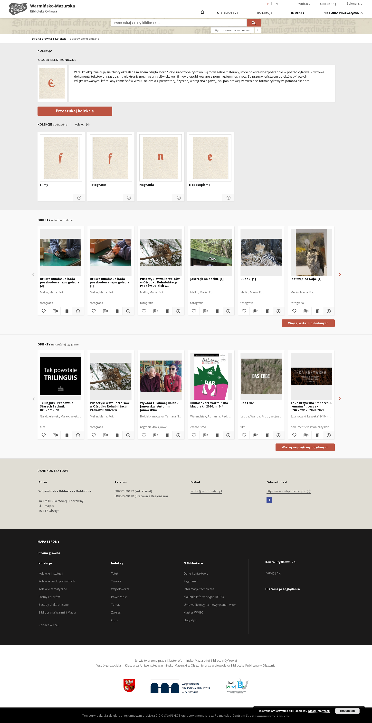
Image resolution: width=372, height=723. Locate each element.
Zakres (116, 612)
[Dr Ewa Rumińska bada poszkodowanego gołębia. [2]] (60, 252)
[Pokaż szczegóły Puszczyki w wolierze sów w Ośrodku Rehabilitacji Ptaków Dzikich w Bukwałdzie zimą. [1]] (177, 311)
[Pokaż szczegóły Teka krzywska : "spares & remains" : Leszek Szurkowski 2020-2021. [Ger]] (328, 435)
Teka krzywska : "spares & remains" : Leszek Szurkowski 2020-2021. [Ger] (311, 406)
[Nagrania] (160, 158)
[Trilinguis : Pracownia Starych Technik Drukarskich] (60, 376)
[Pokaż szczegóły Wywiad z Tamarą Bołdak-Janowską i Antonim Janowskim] (177, 435)
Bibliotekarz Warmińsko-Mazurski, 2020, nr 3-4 (209, 404)
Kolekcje (264, 13)
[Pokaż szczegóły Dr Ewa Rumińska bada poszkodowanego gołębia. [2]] (77, 311)
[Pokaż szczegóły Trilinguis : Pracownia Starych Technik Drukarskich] (77, 435)
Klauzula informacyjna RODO (204, 597)
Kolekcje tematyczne (52, 589)
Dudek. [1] (248, 279)
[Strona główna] (202, 12)
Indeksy (298, 13)
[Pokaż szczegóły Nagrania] (178, 198)
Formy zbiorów (49, 597)
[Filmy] (61, 158)
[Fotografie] (110, 158)
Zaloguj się (354, 3)
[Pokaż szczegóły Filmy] (79, 198)
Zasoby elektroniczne (53, 605)
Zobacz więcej (48, 625)
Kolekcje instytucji (50, 573)
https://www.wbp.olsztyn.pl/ (289, 491)
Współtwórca (120, 589)
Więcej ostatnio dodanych (308, 323)
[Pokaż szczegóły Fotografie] (128, 198)
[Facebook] (269, 500)
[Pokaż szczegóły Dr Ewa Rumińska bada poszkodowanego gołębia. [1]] (127, 311)
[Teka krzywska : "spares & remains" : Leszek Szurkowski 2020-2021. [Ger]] (311, 376)
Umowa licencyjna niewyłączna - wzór (210, 605)
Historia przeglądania (343, 13)
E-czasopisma (199, 185)
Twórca (116, 581)
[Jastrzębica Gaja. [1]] (311, 252)
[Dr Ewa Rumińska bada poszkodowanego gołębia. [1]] (110, 252)
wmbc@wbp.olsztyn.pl (206, 491)
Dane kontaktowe (196, 573)
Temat (115, 605)
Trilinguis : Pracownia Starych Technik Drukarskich (57, 406)
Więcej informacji (319, 710)
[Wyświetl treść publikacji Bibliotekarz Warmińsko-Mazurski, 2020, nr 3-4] (217, 435)
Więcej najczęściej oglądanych (305, 447)
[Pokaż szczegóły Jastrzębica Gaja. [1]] (328, 311)
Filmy (44, 185)
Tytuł (114, 573)
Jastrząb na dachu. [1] (207, 279)
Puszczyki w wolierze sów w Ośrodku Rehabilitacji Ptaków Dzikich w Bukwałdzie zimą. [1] (160, 282)
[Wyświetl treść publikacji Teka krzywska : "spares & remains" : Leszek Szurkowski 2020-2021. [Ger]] (317, 435)
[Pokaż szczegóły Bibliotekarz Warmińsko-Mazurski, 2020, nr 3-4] (228, 435)
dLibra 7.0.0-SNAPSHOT (163, 716)
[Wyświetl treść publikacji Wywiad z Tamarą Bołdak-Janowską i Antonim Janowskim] (166, 435)
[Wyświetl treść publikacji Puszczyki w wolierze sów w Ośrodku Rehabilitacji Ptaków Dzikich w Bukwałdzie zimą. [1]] (166, 311)
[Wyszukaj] (254, 23)
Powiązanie (119, 597)
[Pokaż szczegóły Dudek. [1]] (278, 311)
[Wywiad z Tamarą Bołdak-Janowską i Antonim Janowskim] (160, 376)
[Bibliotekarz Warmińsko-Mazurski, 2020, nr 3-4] (211, 376)
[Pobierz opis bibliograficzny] (54, 311)
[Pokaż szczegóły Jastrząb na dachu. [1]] (228, 311)
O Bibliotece (227, 13)
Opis (114, 620)
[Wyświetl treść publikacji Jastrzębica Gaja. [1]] (317, 311)
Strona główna (42, 38)
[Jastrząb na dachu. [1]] (211, 252)
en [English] (276, 3)
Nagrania (146, 185)
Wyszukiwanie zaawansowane (232, 30)
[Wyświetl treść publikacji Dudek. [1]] (267, 311)
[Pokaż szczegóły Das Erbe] (278, 435)
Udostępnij (328, 4)
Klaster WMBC (193, 612)
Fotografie (98, 185)
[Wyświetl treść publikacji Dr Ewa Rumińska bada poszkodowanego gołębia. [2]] (66, 311)
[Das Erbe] (261, 376)
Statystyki (190, 620)
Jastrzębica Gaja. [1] (306, 279)
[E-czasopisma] (210, 158)
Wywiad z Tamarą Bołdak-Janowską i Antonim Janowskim (160, 406)
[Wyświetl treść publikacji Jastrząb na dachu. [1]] (217, 311)
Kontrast (303, 3)
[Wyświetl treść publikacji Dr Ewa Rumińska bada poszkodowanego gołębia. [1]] (116, 311)
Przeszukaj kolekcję (75, 111)
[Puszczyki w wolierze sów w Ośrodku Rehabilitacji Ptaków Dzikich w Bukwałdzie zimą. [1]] (160, 252)
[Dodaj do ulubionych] (43, 311)
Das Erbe (247, 403)
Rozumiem (347, 711)
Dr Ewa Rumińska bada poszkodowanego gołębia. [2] (60, 282)
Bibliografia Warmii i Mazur (57, 612)
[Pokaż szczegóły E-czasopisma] (228, 198)
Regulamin (191, 581)
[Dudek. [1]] (261, 252)
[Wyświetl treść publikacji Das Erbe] (267, 435)
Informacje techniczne (199, 589)
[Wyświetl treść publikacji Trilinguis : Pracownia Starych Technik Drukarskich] (66, 435)
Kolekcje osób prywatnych (56, 581)
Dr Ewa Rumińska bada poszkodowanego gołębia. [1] (110, 282)
